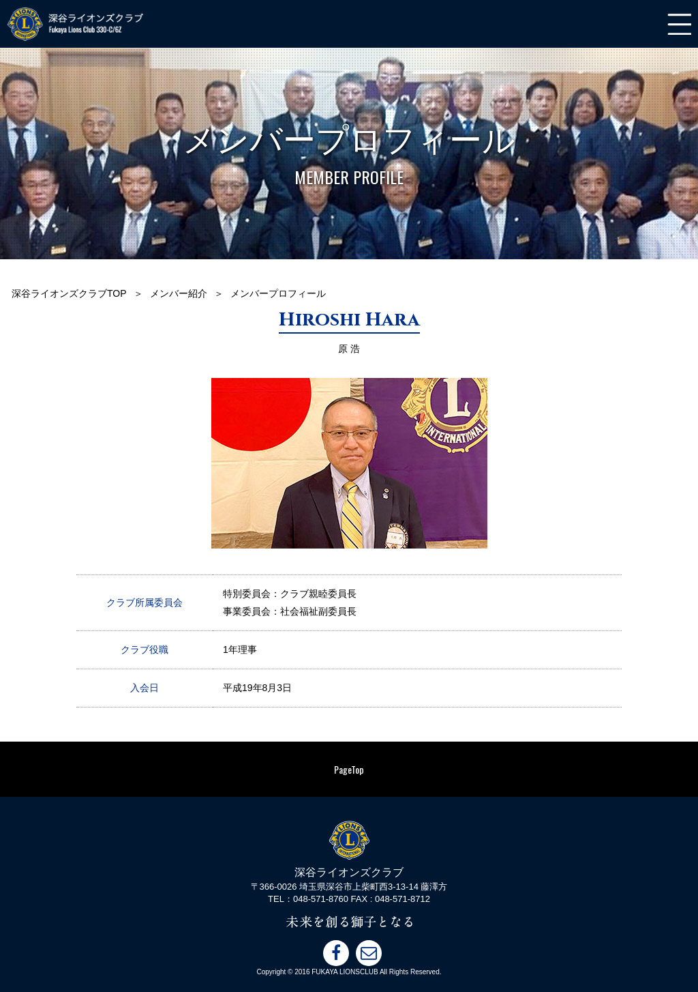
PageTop (349, 769)
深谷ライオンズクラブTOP (69, 293)
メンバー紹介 (178, 293)
